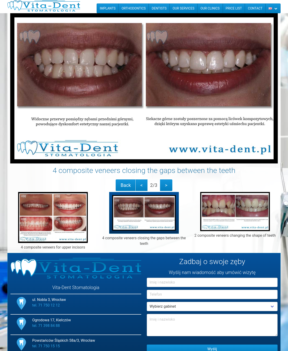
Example (212, 306)
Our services (183, 8)
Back (126, 185)
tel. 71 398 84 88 (46, 325)
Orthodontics (133, 8)
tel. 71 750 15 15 (46, 346)
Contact (255, 8)
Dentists (159, 8)
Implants (107, 8)
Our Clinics (210, 8)
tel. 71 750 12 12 (46, 305)
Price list (234, 8)
